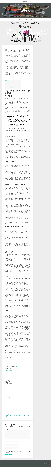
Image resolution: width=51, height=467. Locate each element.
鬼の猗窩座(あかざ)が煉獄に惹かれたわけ (14, 85)
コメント (6, 429)
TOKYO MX (8, 372)
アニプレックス (13, 368)
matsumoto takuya (12, 49)
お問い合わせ (25, 1)
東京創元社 (11, 399)
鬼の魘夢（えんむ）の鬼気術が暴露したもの (15, 84)
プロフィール (30, 1)
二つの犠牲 (9, 82)
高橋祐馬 (17, 368)
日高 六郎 (8, 395)
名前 (6, 439)
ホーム (20, 1)
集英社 (11, 370)
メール (6, 443)
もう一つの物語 (11, 86)
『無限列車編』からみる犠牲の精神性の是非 (13, 81)
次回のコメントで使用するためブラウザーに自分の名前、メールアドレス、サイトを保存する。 (17, 452)
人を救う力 (10, 87)
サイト (6, 446)
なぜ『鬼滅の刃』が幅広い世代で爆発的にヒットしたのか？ (17, 409)
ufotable (16, 366)
